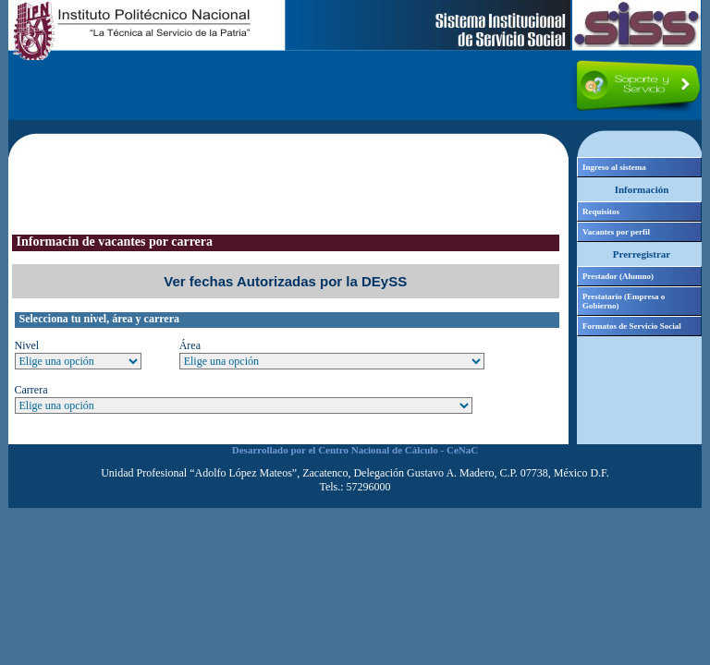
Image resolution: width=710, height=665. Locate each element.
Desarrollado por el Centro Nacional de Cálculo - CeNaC (355, 449)
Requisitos (600, 211)
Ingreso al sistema (614, 167)
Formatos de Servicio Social (631, 326)
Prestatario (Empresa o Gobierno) (623, 301)
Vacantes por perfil (616, 231)
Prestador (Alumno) (618, 276)
